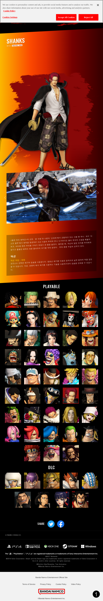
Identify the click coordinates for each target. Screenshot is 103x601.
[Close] (97, 4)
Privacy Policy (45, 584)
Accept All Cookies (66, 17)
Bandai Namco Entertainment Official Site (51, 577)
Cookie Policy (61, 584)
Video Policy (76, 584)
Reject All (88, 17)
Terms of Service (28, 584)
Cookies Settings (10, 17)
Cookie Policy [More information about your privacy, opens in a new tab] (9, 10)
